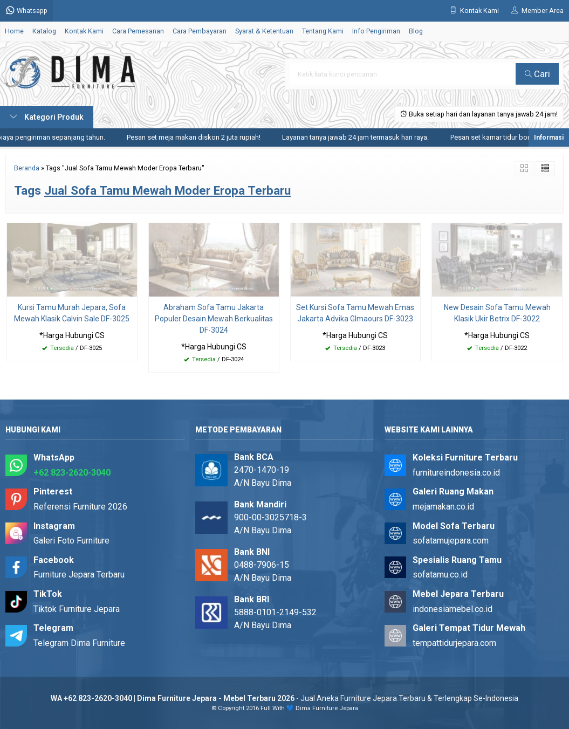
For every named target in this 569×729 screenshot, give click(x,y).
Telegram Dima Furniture (79, 643)
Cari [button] (537, 73)
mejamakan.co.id (443, 506)
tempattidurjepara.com (454, 643)
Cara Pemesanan (138, 31)
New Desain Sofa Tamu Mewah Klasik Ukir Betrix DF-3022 (497, 313)
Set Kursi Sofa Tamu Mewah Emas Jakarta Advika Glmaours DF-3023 (355, 313)
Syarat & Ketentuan (264, 31)
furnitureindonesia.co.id (456, 472)
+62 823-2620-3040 (72, 472)
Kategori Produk (47, 117)
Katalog (44, 31)
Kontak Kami (84, 31)
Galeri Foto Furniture (71, 540)
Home (14, 31)
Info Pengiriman (376, 31)
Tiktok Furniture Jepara (76, 609)
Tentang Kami (323, 31)
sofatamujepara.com (451, 540)
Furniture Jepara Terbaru (79, 574)
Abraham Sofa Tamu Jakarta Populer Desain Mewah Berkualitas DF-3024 (214, 318)
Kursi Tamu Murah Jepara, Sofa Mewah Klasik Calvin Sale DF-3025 (71, 313)
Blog (416, 31)
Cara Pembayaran (200, 31)
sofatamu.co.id (440, 574)
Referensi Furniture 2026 (80, 506)
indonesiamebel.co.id (452, 609)
